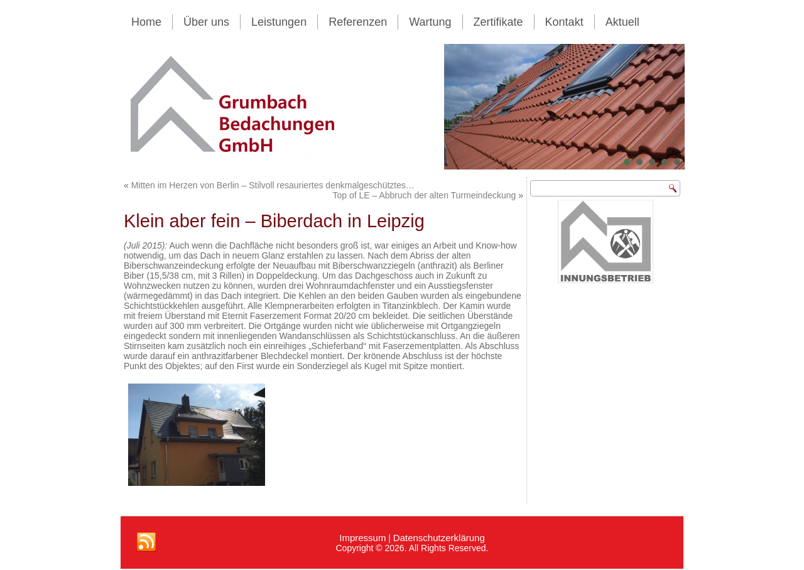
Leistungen (279, 22)
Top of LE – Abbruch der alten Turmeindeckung (424, 195)
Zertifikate (498, 22)
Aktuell (622, 22)
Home (146, 22)
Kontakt (564, 22)
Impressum (362, 537)
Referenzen (358, 22)
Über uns (206, 22)
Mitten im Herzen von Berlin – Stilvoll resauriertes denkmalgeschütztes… (273, 185)
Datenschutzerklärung (439, 537)
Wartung (430, 22)
